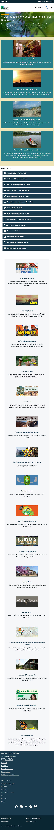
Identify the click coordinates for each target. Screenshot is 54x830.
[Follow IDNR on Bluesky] (35, 807)
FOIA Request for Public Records (10, 775)
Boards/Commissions (7, 769)
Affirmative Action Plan (7, 793)
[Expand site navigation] (51, 7)
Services (49, 1)
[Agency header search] (47, 7)
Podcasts (3, 799)
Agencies (41, 1)
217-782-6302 (9, 760)
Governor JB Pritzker (6, 826)
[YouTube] (26, 807)
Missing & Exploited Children (33, 818)
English (39, 7)
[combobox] (40, 7)
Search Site (4, 786)
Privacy (3, 802)
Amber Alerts (4, 821)
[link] (16, 807)
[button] (27, 173)
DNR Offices (4, 766)
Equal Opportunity (6, 772)
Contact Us (4, 763)
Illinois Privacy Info (31, 821)
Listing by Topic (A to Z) (7, 783)
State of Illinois (18, 826)
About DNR (4, 790)
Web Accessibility (6, 818)
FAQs (2, 796)
